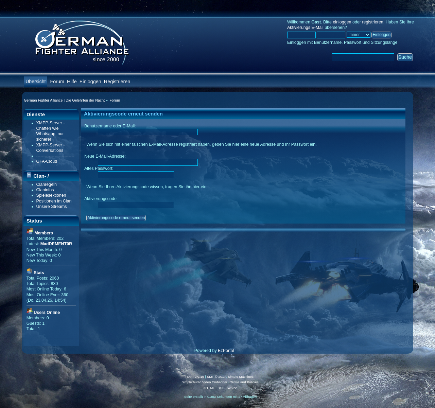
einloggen (342, 22)
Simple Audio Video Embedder (204, 382)
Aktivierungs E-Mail (305, 27)
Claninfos (45, 190)
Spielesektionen (51, 195)
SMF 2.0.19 (195, 376)
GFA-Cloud (46, 161)
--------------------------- (55, 156)
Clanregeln (46, 184)
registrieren (372, 22)
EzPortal (226, 350)
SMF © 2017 (216, 376)
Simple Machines (241, 376)
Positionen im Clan (54, 201)
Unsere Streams (51, 206)
